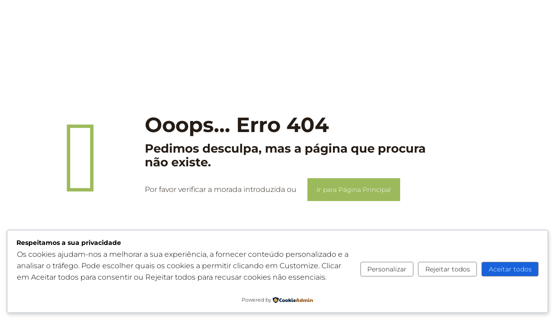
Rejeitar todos (447, 269)
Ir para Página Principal (354, 190)
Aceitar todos (510, 269)
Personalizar (387, 269)
